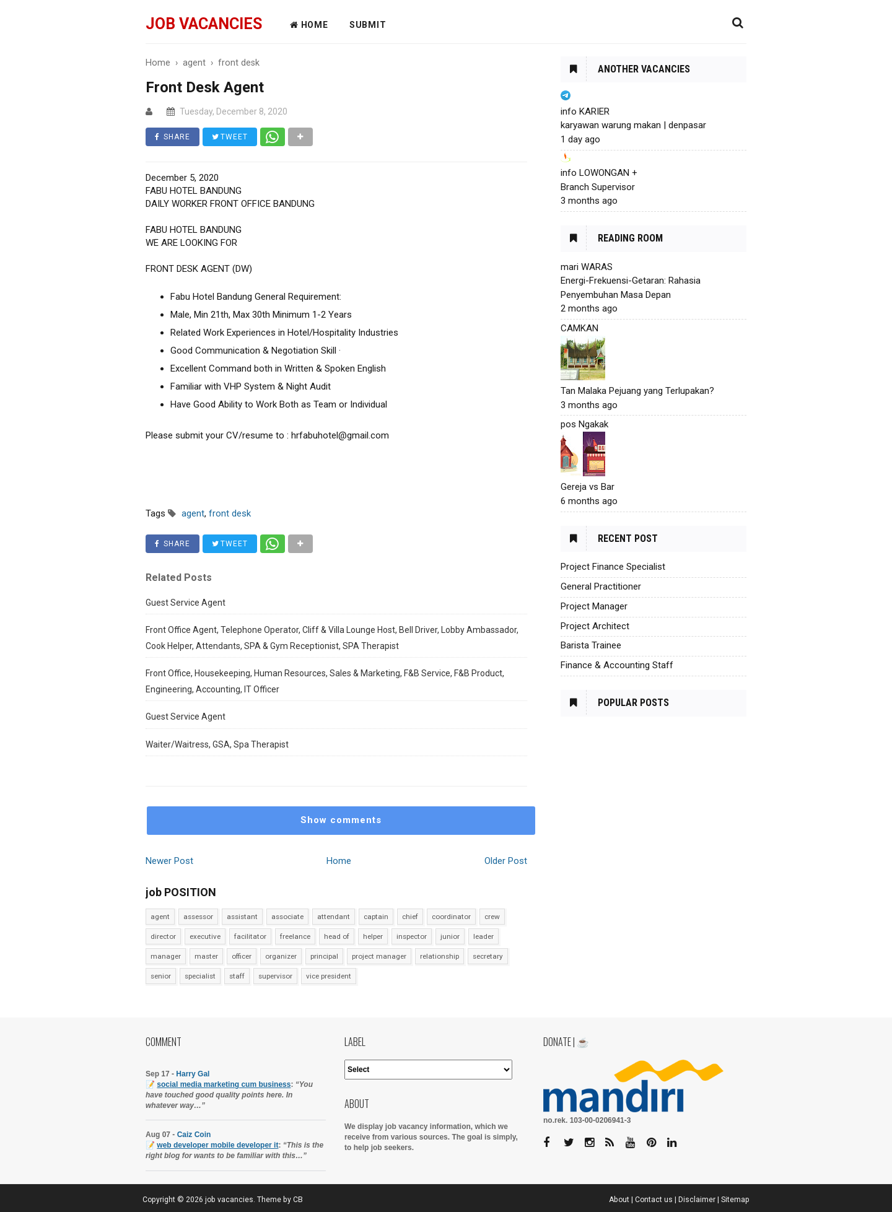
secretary (488, 956)
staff (237, 976)
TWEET (230, 137)
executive (205, 936)
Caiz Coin (194, 1134)
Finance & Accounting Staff (617, 665)
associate (287, 916)
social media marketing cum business (224, 1084)
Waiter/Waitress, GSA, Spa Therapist (217, 744)
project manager (379, 956)
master (206, 956)
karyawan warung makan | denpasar (633, 125)
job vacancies (204, 24)
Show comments (341, 820)
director (163, 936)
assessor (198, 916)
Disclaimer (696, 1199)
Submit (368, 25)
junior (450, 936)
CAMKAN (579, 328)
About (619, 1199)
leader (483, 936)
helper (373, 936)
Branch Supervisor (598, 187)
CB (298, 1199)
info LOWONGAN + (599, 172)
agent (160, 916)
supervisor (275, 976)
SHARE (172, 137)
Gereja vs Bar (587, 486)
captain (376, 916)
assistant (242, 916)
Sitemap (735, 1199)
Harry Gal (192, 1074)
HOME (309, 25)
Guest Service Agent (185, 603)
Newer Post (169, 860)
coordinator (451, 916)
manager (166, 956)
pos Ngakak (584, 424)
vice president (328, 976)
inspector (411, 936)
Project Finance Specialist (613, 566)
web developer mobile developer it (217, 1145)
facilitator (250, 936)
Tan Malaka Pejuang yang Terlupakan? (637, 390)
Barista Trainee (591, 645)
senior (161, 976)
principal (324, 956)
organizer (281, 956)
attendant (333, 916)
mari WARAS (587, 266)
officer (241, 956)
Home (338, 860)
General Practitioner (601, 586)
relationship (439, 956)
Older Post (505, 860)
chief (410, 916)
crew (492, 916)
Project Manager (594, 606)
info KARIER (585, 111)
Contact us (654, 1199)
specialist (200, 976)
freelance (295, 936)
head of (336, 936)
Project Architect (595, 626)
